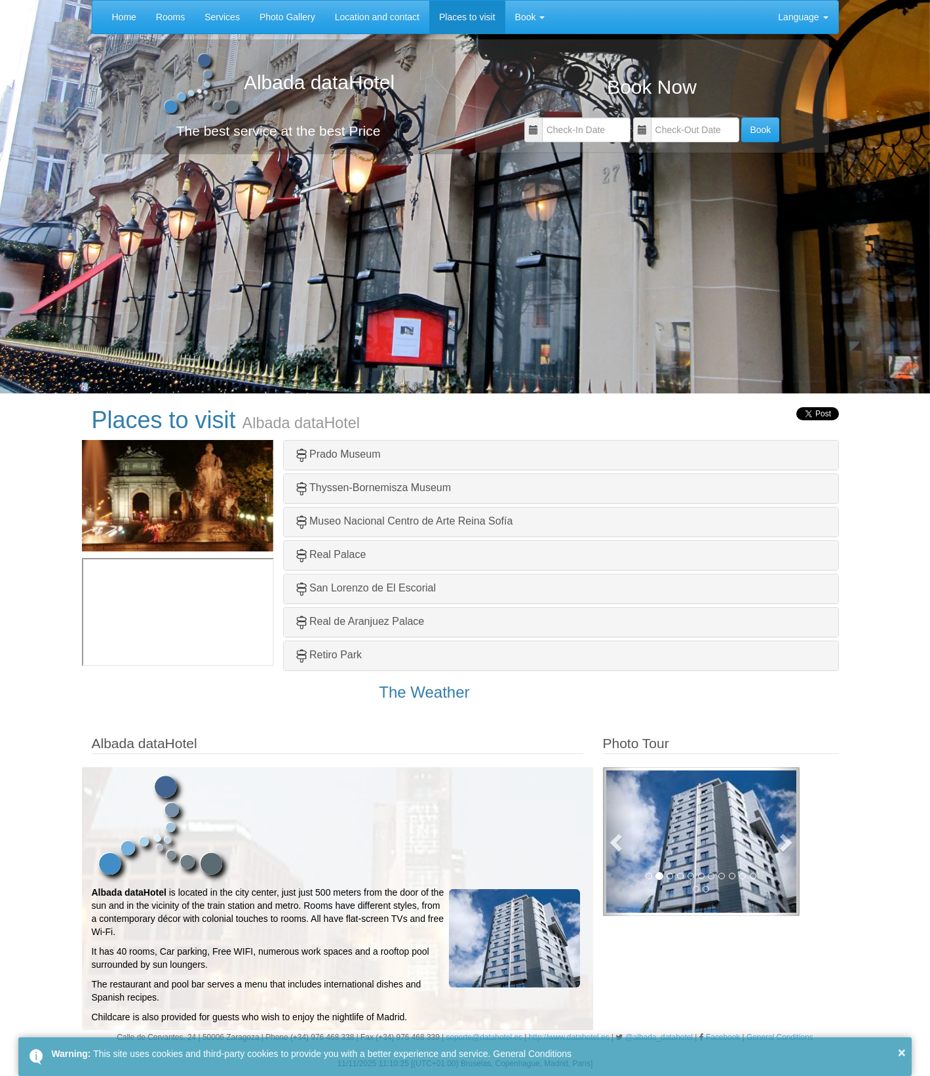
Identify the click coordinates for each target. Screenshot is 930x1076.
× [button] (902, 1052)
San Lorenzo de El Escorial (372, 587)
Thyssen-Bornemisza (358, 487)
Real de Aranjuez (349, 621)
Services (222, 17)
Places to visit (467, 17)
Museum (431, 487)
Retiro (323, 654)
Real (320, 554)
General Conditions (532, 1053)
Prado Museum (337, 454)
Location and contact (377, 17)
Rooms (170, 17)
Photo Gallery (287, 17)
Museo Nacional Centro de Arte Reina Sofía (411, 521)
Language (803, 17)
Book (530, 17)
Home (124, 17)
